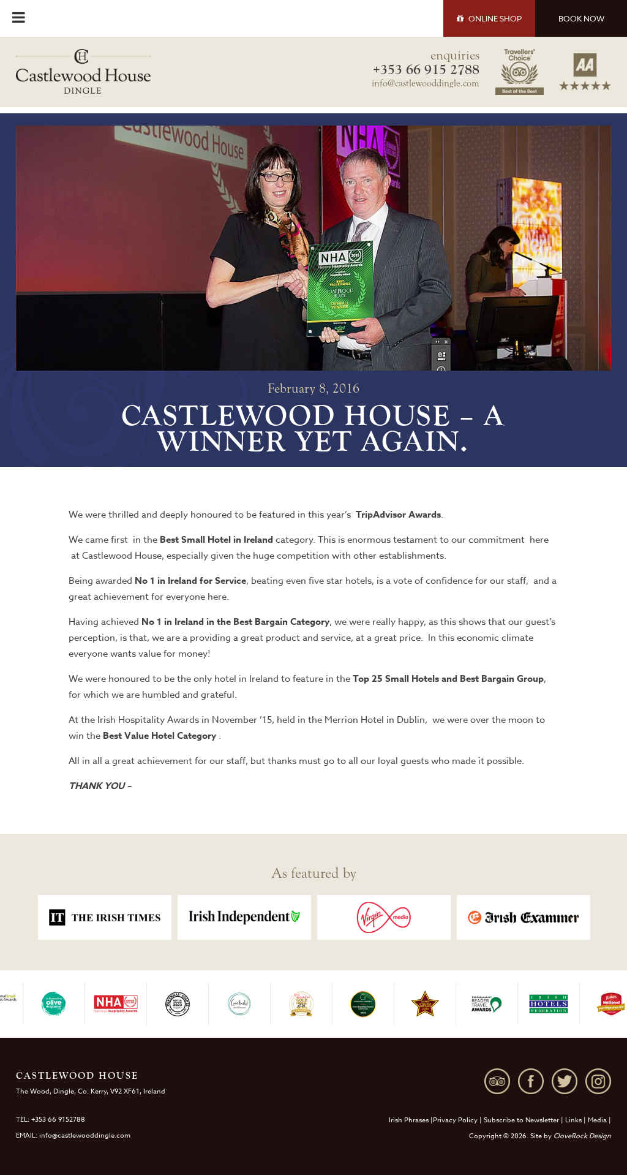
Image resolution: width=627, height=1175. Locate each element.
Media (597, 1120)
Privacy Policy (455, 1120)
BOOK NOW (581, 18)
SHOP (489, 18)
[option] (104, 917)
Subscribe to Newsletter (521, 1120)
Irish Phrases (409, 1120)
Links (573, 1120)
